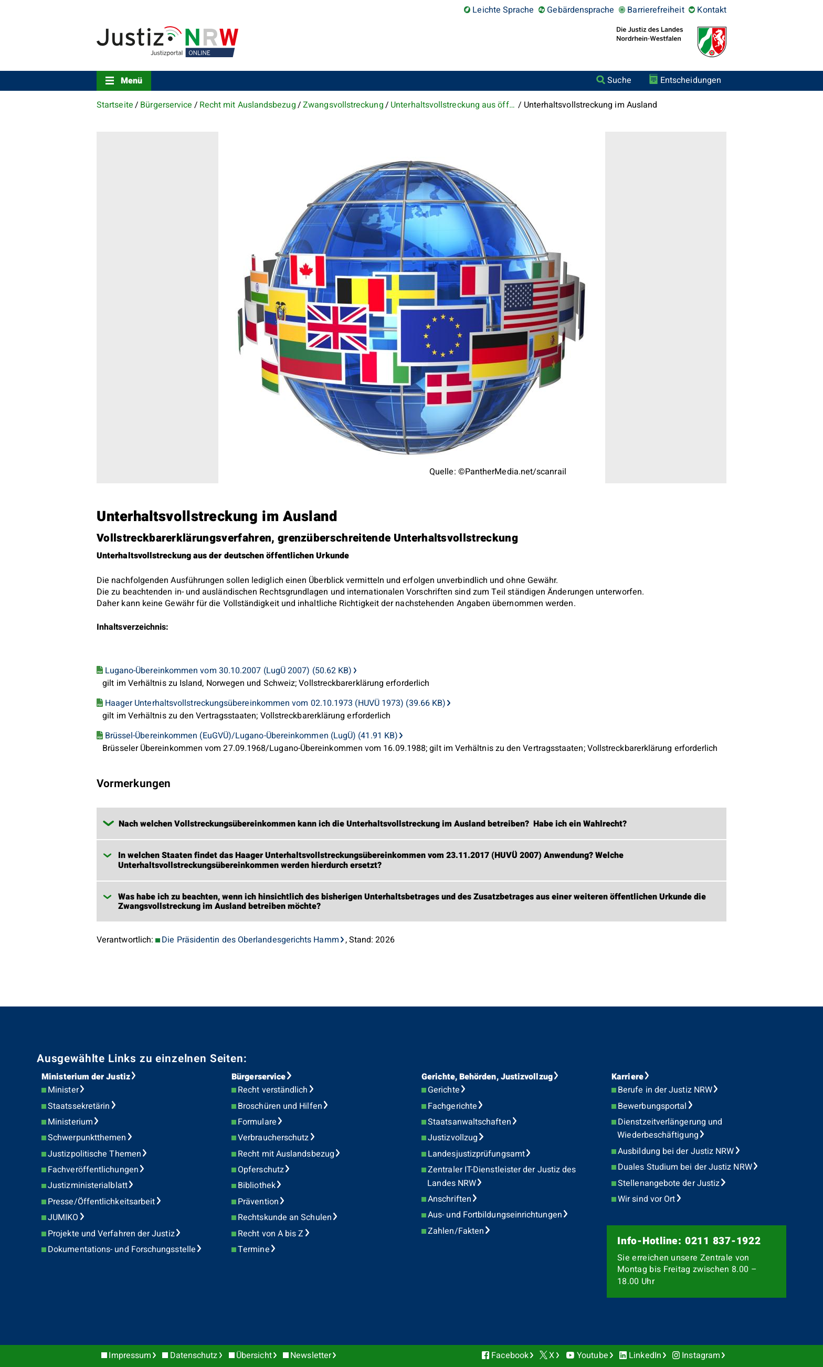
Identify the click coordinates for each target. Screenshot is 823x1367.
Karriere (627, 1077)
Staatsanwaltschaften (469, 1122)
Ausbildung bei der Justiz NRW (676, 1151)
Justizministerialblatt (88, 1185)
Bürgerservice (166, 105)
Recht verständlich (273, 1090)
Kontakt (711, 10)
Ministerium (70, 1122)
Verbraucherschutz (273, 1137)
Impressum (130, 1355)
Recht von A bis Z (270, 1233)
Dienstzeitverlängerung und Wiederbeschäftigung (669, 1129)
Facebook (510, 1355)
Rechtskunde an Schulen (285, 1217)
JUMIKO (63, 1217)
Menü (131, 81)
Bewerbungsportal (652, 1106)
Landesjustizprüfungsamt (476, 1154)
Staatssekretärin (79, 1106)
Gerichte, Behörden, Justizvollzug (487, 1077)
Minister (63, 1090)
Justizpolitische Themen (94, 1154)
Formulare (257, 1122)
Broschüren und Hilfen (280, 1106)
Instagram (701, 1355)
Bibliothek (257, 1185)
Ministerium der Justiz (85, 1077)
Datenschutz (194, 1355)
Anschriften (449, 1199)
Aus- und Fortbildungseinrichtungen (495, 1215)
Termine (254, 1249)
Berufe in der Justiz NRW (665, 1090)
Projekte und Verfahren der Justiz (111, 1233)
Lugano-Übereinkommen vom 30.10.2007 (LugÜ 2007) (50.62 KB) (228, 670)
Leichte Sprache (503, 10)
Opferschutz (261, 1169)
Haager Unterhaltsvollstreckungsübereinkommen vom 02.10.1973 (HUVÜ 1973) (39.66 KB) (275, 703)
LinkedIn (645, 1355)
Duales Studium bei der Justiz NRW (685, 1167)
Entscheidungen (690, 80)
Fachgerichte (452, 1106)
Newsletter (310, 1355)
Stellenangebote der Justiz (669, 1183)
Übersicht (254, 1355)
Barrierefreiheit (655, 10)
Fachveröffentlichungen (93, 1169)
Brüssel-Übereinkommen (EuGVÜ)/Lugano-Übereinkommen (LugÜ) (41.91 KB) (251, 735)
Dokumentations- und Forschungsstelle (122, 1249)
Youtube (592, 1355)
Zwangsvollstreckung (343, 105)
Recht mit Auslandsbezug (247, 105)
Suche (619, 80)
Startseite (115, 105)
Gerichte (444, 1090)
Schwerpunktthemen (87, 1137)
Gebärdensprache (580, 10)
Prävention (258, 1201)
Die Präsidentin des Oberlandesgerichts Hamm (250, 940)
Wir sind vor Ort (646, 1199)
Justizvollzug (453, 1137)
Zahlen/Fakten (456, 1231)
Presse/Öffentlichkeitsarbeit (101, 1201)
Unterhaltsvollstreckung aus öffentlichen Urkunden (453, 105)
